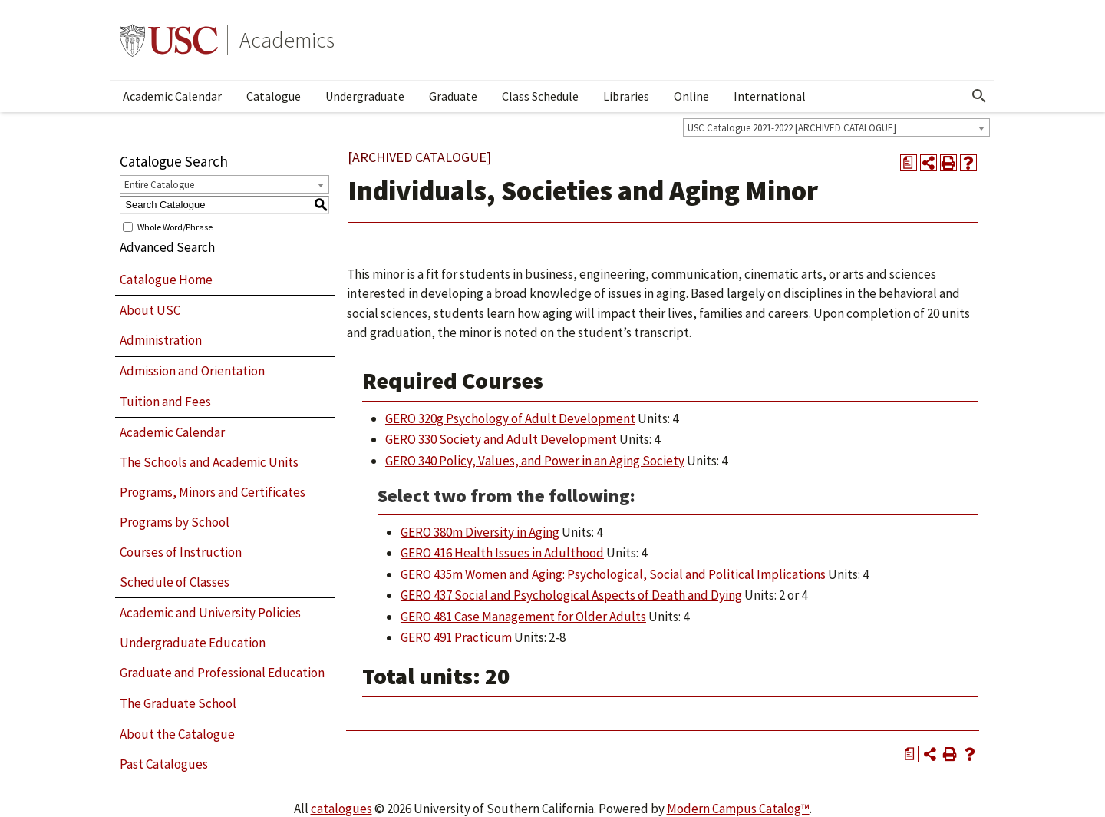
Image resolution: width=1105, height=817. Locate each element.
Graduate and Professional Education (222, 672)
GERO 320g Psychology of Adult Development (510, 418)
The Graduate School (178, 703)
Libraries (626, 96)
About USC (150, 310)
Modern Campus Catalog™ (738, 808)
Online (691, 96)
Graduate (453, 96)
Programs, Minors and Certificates (212, 492)
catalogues (341, 808)
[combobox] (836, 127)
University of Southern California (169, 40)
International (770, 96)
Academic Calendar (172, 96)
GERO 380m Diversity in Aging (480, 532)
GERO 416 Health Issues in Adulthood (502, 552)
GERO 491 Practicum (456, 637)
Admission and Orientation (192, 370)
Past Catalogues (164, 764)
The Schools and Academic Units (209, 462)
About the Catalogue (177, 734)
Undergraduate (364, 96)
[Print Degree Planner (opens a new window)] (908, 162)
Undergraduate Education (193, 642)
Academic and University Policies (210, 612)
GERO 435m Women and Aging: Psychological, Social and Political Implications (613, 574)
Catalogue (273, 96)
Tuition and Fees (165, 401)
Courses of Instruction (181, 552)
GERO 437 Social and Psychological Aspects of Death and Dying (571, 595)
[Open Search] (979, 96)
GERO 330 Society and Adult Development (501, 439)
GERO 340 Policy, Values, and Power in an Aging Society (534, 460)
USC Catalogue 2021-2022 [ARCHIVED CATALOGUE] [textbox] (792, 127)
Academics (287, 40)
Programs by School (174, 522)
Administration (161, 340)
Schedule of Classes (174, 582)
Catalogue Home (166, 279)
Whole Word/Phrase (175, 226)
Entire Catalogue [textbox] (159, 184)
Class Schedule (540, 96)
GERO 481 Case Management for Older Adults (523, 616)
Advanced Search (167, 247)
